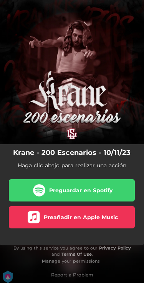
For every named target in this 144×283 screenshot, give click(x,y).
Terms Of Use (76, 254)
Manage (51, 261)
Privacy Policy (115, 248)
